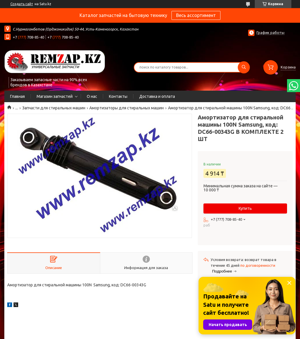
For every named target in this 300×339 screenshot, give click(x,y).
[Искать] (244, 67)
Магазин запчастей (55, 96)
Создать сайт (21, 4)
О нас (92, 96)
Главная (17, 96)
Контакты (118, 96)
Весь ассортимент (196, 15)
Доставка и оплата (157, 96)
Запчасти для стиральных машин (53, 108)
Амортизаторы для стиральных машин (126, 108)
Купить (245, 208)
